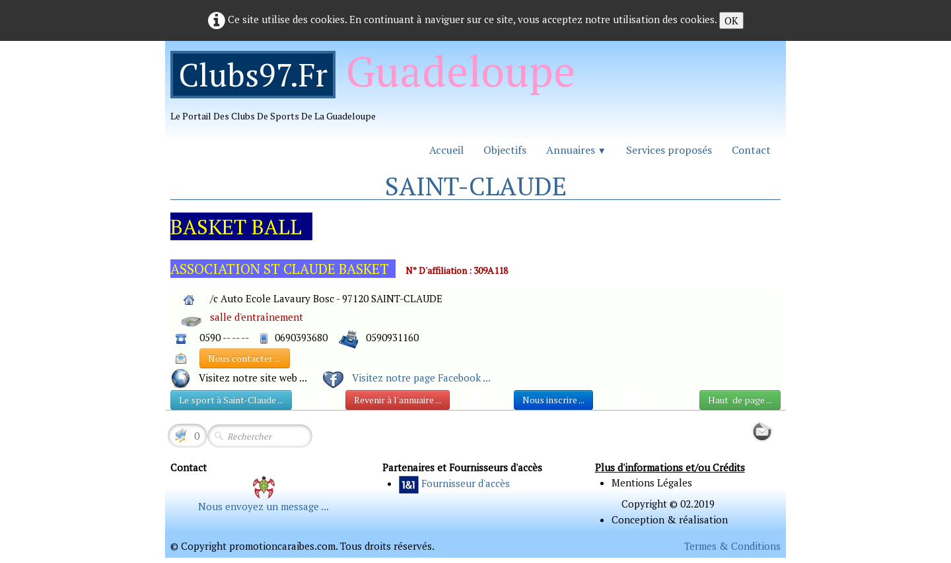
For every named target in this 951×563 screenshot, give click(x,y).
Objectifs (504, 150)
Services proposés (669, 150)
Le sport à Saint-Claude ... (231, 399)
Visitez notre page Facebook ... (421, 377)
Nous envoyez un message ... (263, 506)
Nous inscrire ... (553, 399)
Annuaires (576, 150)
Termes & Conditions (732, 545)
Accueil (446, 150)
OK (731, 20)
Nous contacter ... (244, 358)
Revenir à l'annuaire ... (397, 399)
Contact (751, 150)
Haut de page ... (740, 399)
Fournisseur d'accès (465, 483)
